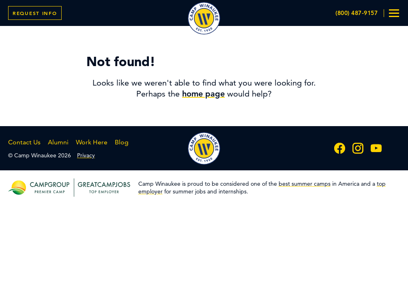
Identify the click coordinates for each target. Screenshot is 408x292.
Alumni (58, 142)
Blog (122, 142)
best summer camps (305, 183)
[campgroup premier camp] (49, 187)
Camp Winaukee (204, 18)
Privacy (86, 155)
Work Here (91, 142)
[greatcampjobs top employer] (102, 187)
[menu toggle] (394, 13)
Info (35, 13)
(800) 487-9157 (356, 13)
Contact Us (24, 142)
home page (203, 94)
